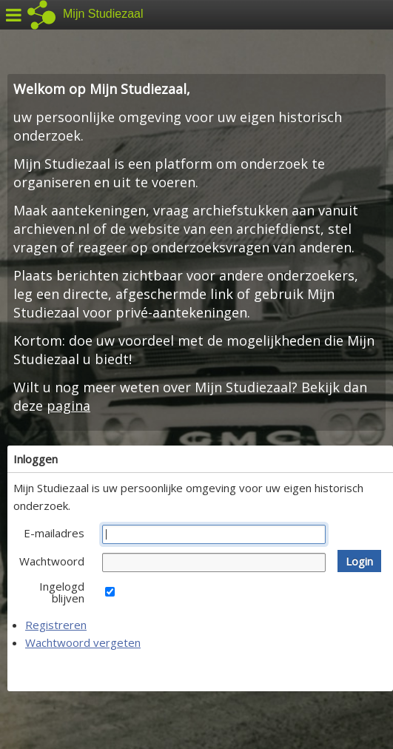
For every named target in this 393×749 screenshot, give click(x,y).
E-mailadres (54, 532)
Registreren (56, 624)
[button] (359, 561)
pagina (68, 405)
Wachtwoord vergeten (83, 642)
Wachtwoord (51, 561)
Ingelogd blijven (61, 592)
